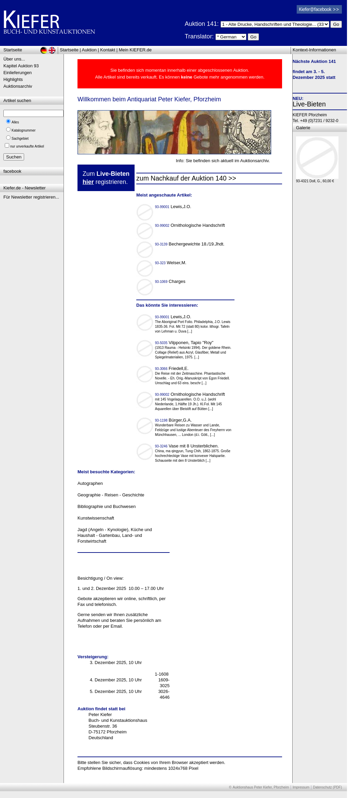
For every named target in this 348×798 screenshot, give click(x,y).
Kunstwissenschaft (95, 518)
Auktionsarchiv (17, 86)
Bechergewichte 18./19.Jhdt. (190, 244)
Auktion (89, 49)
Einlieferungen (17, 72)
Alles (15, 122)
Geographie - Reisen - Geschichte (110, 494)
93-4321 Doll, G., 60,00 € (317, 179)
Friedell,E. (172, 368)
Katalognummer (24, 130)
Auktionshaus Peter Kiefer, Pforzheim (261, 787)
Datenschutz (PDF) (327, 787)
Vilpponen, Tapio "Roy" (185, 342)
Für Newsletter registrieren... (31, 197)
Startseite (69, 49)
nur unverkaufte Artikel (27, 146)
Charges (171, 281)
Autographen (90, 483)
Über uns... (14, 59)
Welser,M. (171, 262)
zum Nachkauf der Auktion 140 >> (186, 178)
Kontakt (107, 49)
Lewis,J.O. (173, 206)
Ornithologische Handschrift (190, 225)
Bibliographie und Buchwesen (106, 506)
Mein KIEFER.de (135, 49)
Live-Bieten (309, 104)
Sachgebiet (20, 138)
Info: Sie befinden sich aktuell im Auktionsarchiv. (223, 160)
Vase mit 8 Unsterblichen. (187, 445)
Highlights (13, 79)
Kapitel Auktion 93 (21, 65)
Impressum (301, 787)
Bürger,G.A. (174, 420)
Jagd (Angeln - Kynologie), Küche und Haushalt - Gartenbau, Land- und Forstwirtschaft (114, 535)
